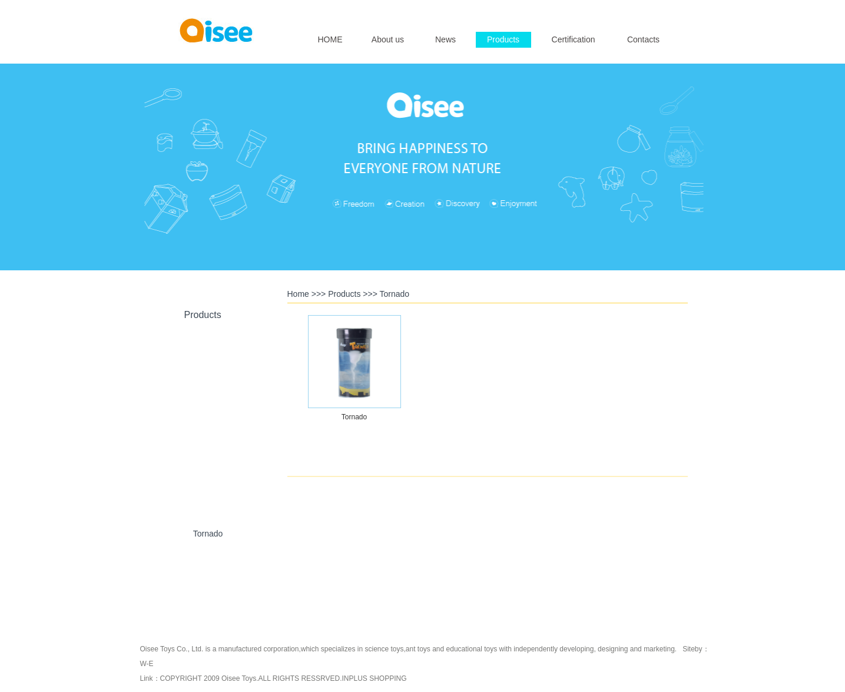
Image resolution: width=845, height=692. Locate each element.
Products (503, 39)
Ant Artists (207, 369)
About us (388, 39)
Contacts (643, 39)
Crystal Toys (207, 424)
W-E (147, 664)
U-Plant (208, 479)
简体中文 (662, 9)
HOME (330, 39)
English (630, 9)
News (445, 39)
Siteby (692, 649)
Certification (573, 39)
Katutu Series (208, 588)
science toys (383, 649)
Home (298, 294)
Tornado (208, 533)
